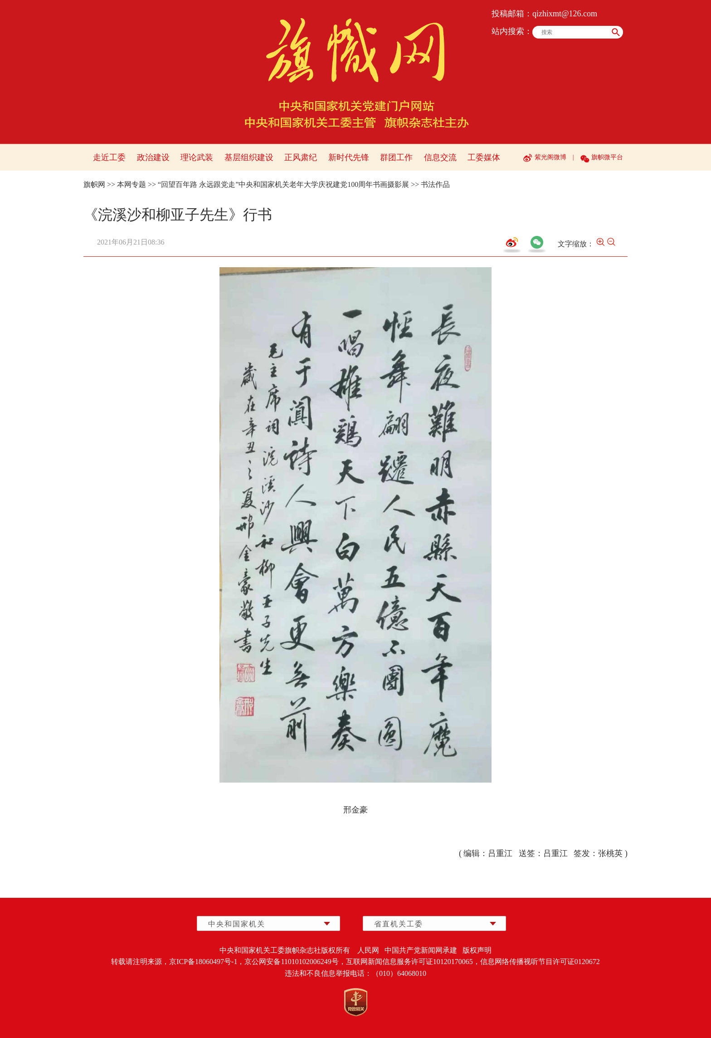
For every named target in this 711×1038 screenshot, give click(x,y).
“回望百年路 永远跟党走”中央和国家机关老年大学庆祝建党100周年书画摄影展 (283, 184)
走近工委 (109, 157)
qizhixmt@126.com (564, 13)
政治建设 (153, 157)
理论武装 (196, 157)
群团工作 (396, 157)
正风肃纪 (300, 157)
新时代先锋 (348, 157)
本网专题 (131, 184)
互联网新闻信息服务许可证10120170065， (413, 961)
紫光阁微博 (550, 157)
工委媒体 (484, 157)
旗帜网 (94, 184)
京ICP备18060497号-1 (203, 961)
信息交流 (440, 157)
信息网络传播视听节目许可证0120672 (540, 961)
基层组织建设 (248, 157)
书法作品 (435, 184)
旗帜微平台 (607, 157)
